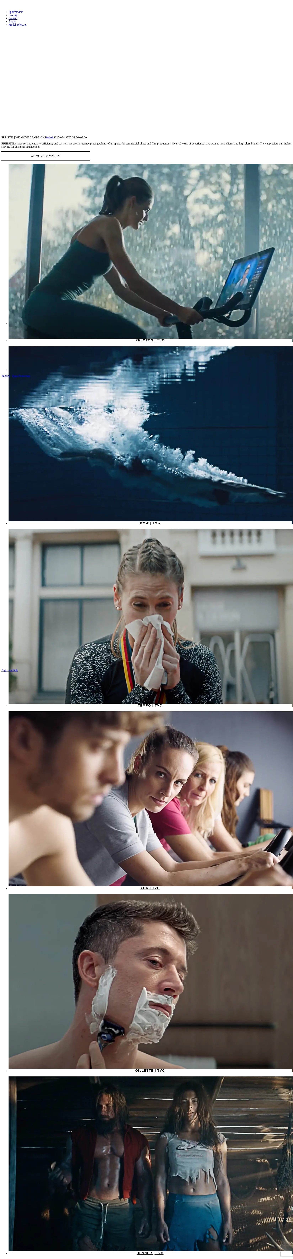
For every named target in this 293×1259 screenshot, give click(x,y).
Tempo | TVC (150, 705)
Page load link (9, 670)
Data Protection (21, 375)
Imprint (5, 375)
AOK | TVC (150, 888)
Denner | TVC (150, 1253)
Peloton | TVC (150, 340)
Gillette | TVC (150, 1070)
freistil (50, 137)
